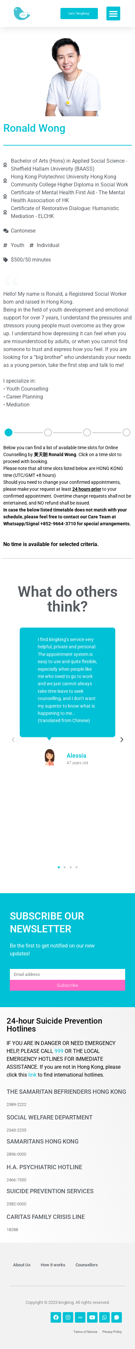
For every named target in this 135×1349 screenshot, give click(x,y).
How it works (53, 1264)
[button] (113, 13)
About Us (22, 1264)
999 (60, 1051)
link (32, 1075)
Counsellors (87, 1264)
